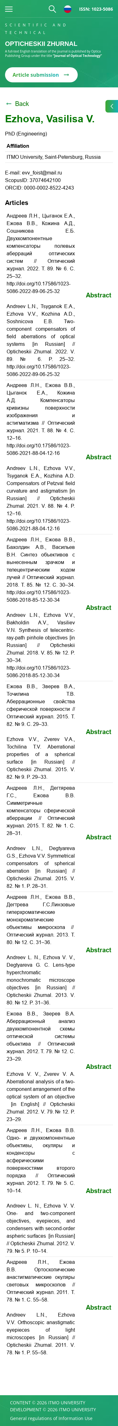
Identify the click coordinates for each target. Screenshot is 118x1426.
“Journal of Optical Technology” (77, 55)
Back (17, 104)
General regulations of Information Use (51, 1418)
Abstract (98, 295)
